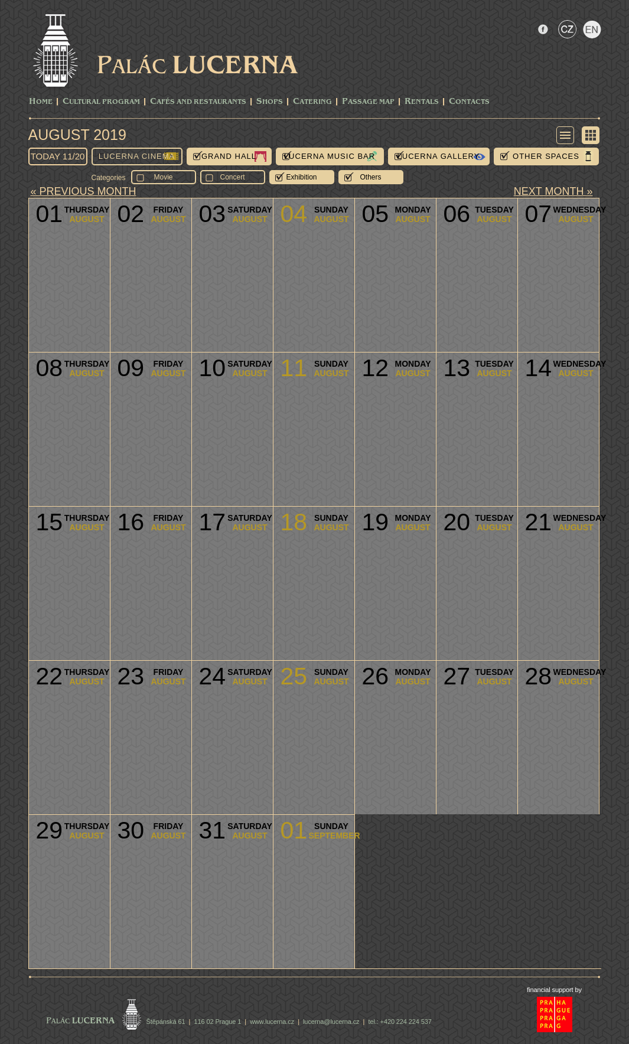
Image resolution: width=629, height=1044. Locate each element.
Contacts (469, 102)
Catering (312, 102)
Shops (269, 102)
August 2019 (77, 134)
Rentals (422, 102)
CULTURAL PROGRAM (101, 102)
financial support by (554, 989)
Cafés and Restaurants (198, 102)
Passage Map (368, 102)
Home (41, 102)
